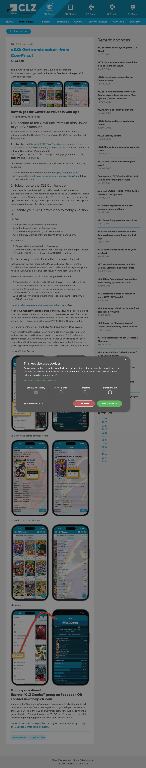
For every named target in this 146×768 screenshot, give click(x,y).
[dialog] (73, 384)
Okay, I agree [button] (109, 403)
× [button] (125, 360)
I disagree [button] (83, 403)
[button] (73, 380)
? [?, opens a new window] (56, 375)
